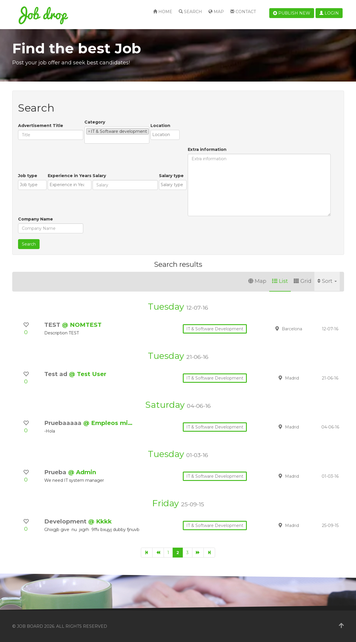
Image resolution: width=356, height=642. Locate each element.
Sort (327, 281)
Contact (243, 11)
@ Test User (87, 374)
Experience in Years (69, 175)
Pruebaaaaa (63, 422)
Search (190, 11)
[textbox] (87, 139)
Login (329, 13)
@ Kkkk (100, 521)
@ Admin (82, 472)
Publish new (291, 13)
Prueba (56, 472)
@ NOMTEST (82, 324)
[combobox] (116, 135)
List (280, 281)
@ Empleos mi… (107, 422)
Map (216, 11)
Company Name (35, 219)
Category (94, 122)
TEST (53, 324)
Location (160, 125)
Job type (27, 175)
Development (66, 521)
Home (162, 11)
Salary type (171, 175)
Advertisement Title (40, 125)
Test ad (56, 374)
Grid (302, 281)
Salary (99, 175)
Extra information (207, 149)
